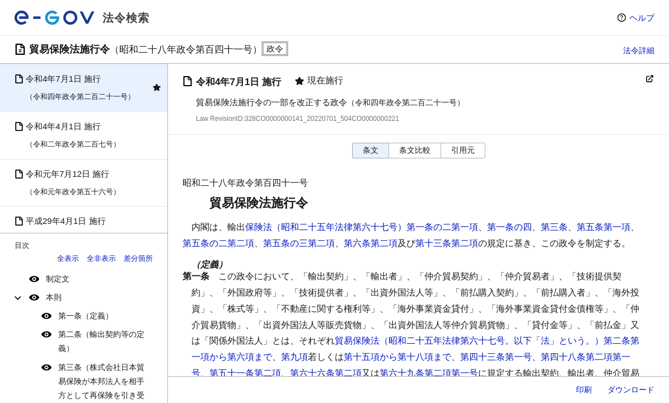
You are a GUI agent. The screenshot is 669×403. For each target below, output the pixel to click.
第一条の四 (509, 227)
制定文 (57, 278)
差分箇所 (138, 258)
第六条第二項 (370, 243)
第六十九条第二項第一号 (429, 373)
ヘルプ (641, 17)
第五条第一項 (603, 227)
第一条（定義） (85, 315)
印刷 (584, 389)
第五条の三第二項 (299, 243)
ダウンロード (630, 389)
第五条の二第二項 (218, 243)
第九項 (294, 357)
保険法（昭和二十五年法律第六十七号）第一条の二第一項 (361, 227)
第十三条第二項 (446, 243)
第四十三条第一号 (496, 357)
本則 (54, 297)
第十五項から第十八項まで (397, 357)
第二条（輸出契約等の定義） (101, 341)
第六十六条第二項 (326, 373)
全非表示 (101, 258)
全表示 (68, 258)
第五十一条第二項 (245, 373)
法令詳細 (638, 50)
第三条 (554, 227)
